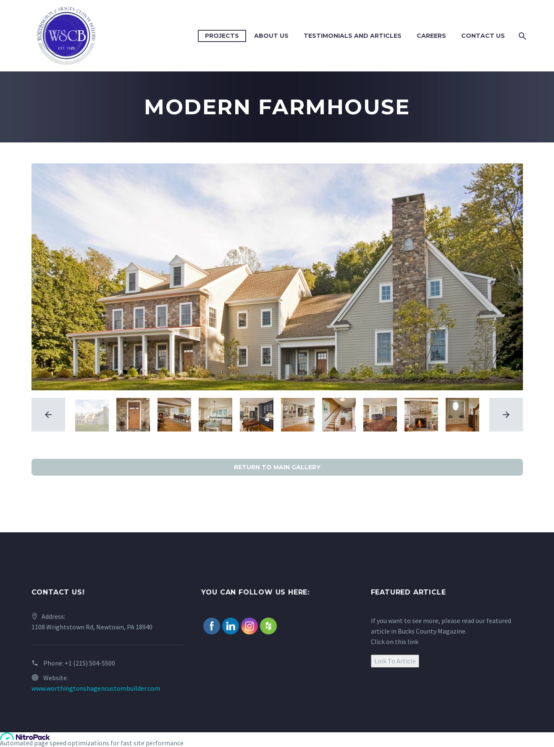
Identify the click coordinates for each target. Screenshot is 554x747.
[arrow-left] (48, 414)
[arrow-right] (506, 414)
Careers (431, 35)
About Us (271, 35)
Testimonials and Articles (353, 35)
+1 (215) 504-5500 (90, 663)
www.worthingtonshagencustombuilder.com (96, 688)
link (412, 641)
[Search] (522, 36)
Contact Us (483, 35)
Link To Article (395, 661)
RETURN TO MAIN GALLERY (277, 467)
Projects (222, 35)
